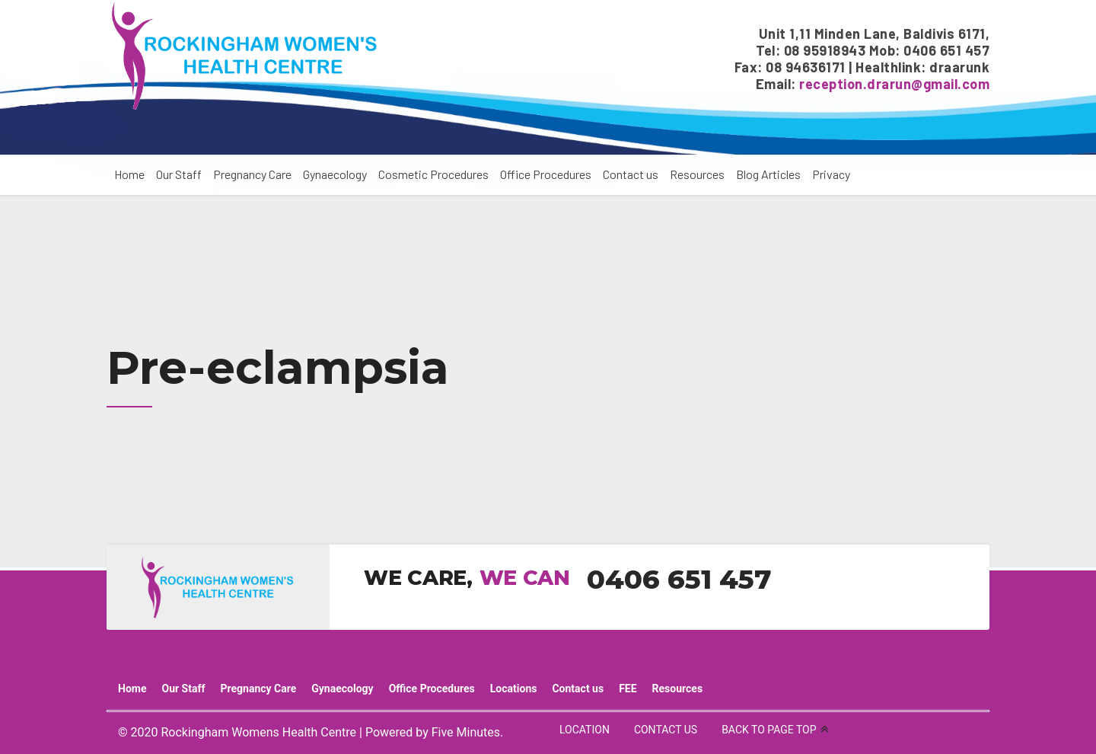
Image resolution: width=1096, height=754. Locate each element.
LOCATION (584, 730)
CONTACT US (665, 730)
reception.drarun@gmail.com (894, 83)
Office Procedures (545, 174)
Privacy (831, 174)
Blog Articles (768, 174)
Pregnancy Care (252, 174)
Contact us (630, 174)
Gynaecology (335, 174)
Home (129, 174)
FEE (627, 688)
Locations (513, 688)
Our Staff (179, 174)
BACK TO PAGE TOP (769, 730)
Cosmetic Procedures (433, 174)
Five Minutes (466, 732)
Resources (697, 174)
